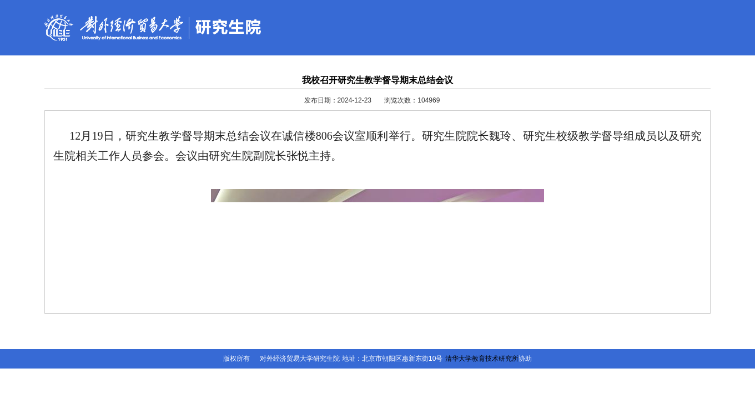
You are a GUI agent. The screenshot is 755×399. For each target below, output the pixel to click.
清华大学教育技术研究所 (482, 358)
